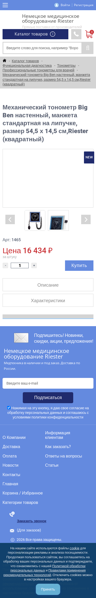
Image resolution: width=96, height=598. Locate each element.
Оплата (10, 456)
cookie (74, 548)
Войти (65, 5)
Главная (10, 484)
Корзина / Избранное (23, 493)
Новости (10, 465)
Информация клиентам (57, 435)
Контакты (11, 475)
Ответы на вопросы (63, 456)
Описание (48, 285)
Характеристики (48, 300)
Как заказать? (58, 446)
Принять (48, 589)
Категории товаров (20, 502)
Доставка (11, 446)
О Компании (14, 437)
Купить (79, 265)
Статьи (51, 465)
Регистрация (83, 5)
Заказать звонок (31, 521)
